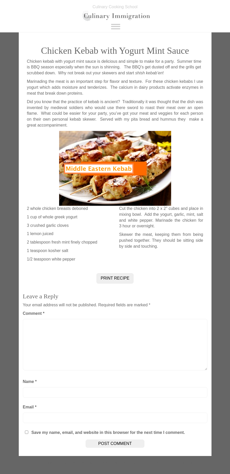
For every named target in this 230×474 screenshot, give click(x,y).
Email (29, 407)
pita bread (140, 119)
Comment (33, 313)
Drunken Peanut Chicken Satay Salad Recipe (81, 463)
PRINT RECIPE (115, 278)
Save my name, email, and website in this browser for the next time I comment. (108, 432)
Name (30, 381)
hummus (167, 119)
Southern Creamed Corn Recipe (162, 463)
